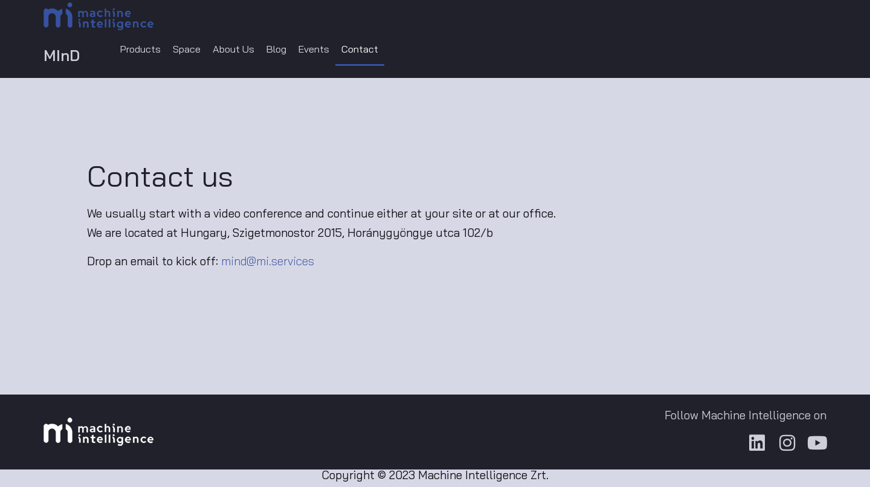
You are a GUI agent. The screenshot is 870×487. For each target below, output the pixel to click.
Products (144, 51)
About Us (249, 51)
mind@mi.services (267, 264)
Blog (298, 51)
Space (196, 51)
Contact (391, 51)
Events (340, 51)
